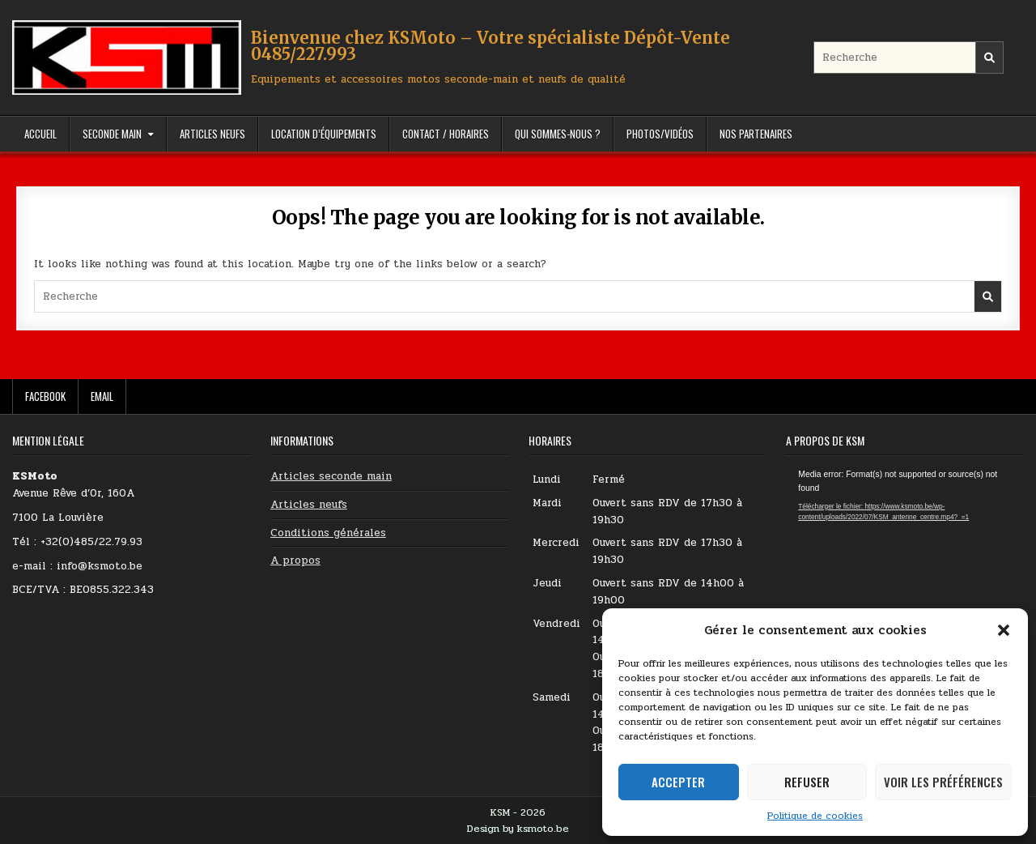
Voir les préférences (943, 782)
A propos (295, 560)
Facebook (45, 396)
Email (102, 396)
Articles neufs (308, 505)
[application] (905, 535)
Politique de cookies (815, 815)
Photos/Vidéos (660, 134)
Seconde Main (112, 134)
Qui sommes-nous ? (558, 134)
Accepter (678, 782)
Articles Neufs (212, 134)
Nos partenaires (756, 134)
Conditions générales (328, 533)
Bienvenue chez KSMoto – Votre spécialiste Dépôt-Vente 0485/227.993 (490, 46)
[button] (1004, 630)
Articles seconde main (331, 476)
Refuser (807, 782)
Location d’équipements (323, 134)
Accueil (40, 134)
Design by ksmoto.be (518, 829)
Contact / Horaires (445, 134)
